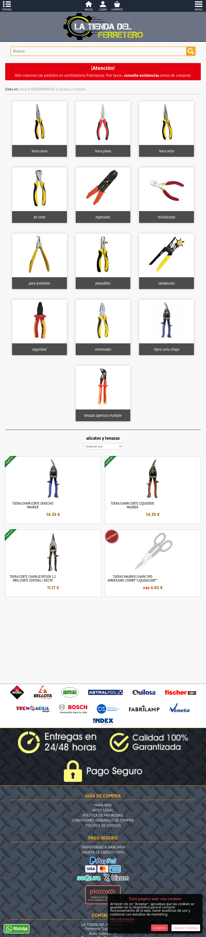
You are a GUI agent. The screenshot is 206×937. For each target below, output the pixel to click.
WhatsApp (16, 928)
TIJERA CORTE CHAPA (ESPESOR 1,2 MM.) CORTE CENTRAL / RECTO (32, 578)
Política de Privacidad (103, 815)
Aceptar (159, 928)
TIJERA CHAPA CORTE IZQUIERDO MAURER (132, 505)
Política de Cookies (103, 825)
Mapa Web (103, 805)
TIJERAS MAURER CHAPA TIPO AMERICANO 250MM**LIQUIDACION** (133, 578)
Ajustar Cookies (186, 928)
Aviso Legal (103, 810)
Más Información (122, 919)
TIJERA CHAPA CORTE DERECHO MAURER (32, 505)
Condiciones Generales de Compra (103, 820)
